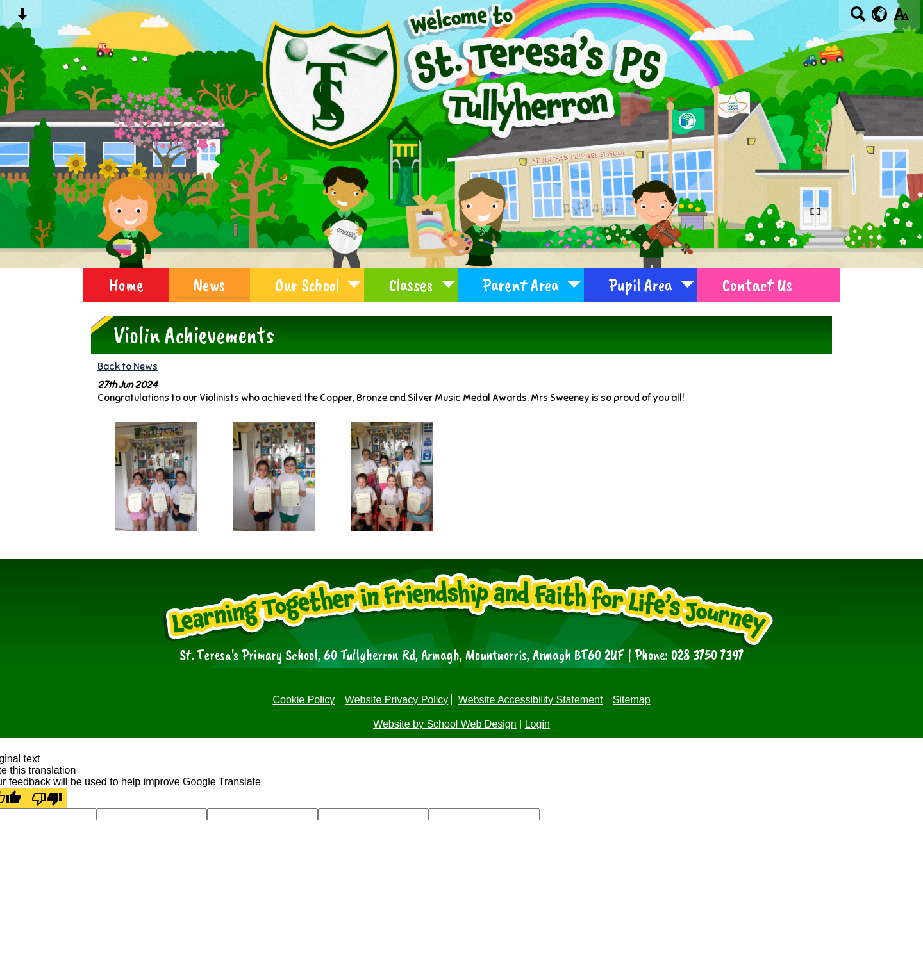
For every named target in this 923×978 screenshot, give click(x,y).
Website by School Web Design (445, 724)
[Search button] (858, 18)
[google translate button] (879, 14)
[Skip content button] (22, 18)
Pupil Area (640, 284)
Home (126, 284)
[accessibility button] (901, 18)
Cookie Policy (303, 699)
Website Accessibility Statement (530, 699)
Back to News (127, 366)
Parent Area (521, 284)
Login (537, 724)
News (209, 284)
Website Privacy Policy (397, 699)
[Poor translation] (46, 798)
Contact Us (757, 284)
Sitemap (632, 699)
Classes (411, 284)
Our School (307, 284)
